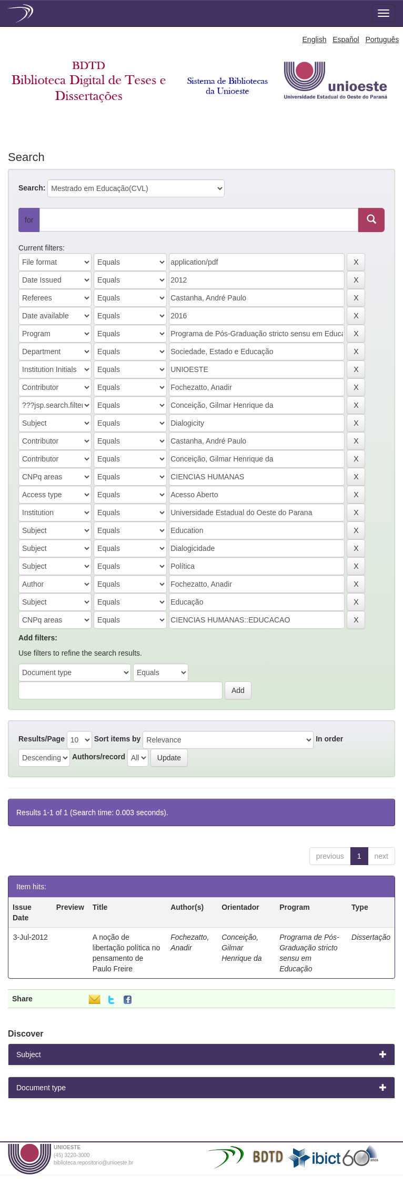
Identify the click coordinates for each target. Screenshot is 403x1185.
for (29, 220)
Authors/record (98, 756)
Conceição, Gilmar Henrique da (241, 947)
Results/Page (41, 739)
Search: (31, 188)
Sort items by (117, 739)
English (315, 39)
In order (329, 739)
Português (382, 39)
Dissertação (370, 937)
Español (346, 39)
